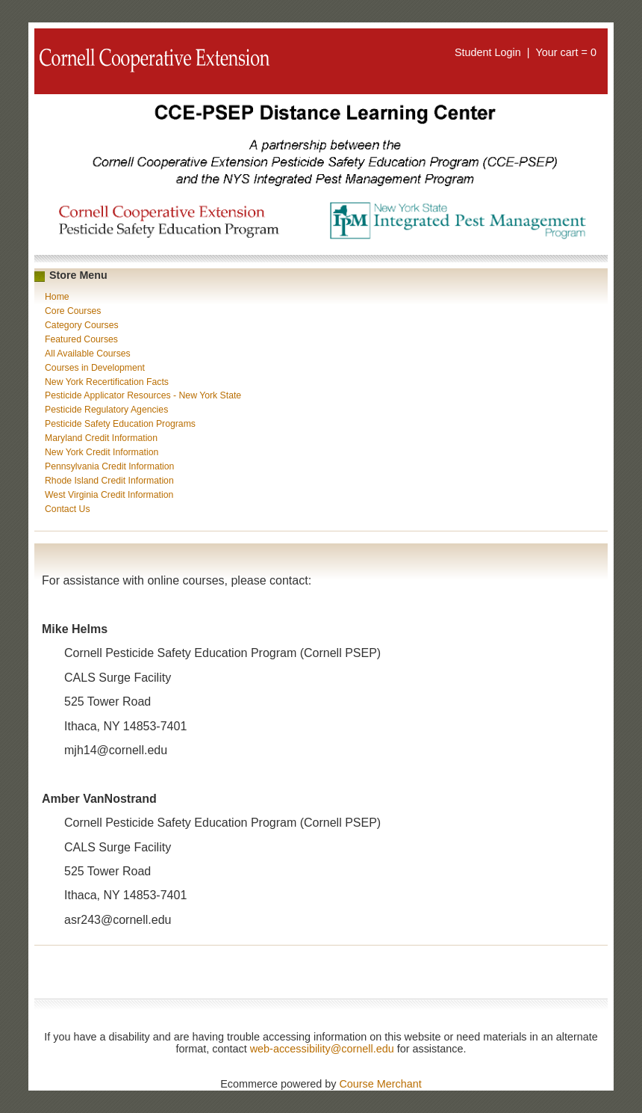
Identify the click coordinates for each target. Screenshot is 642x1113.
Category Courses (82, 325)
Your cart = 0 (566, 52)
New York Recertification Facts (107, 382)
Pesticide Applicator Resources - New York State (143, 395)
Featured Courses (81, 339)
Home (57, 297)
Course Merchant (380, 1084)
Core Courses (73, 311)
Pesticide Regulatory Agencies (106, 409)
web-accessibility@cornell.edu (322, 1049)
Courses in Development (95, 368)
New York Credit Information (101, 452)
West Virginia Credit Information (109, 495)
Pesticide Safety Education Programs (120, 424)
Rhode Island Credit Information (109, 480)
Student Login (488, 52)
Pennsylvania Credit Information (109, 466)
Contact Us (67, 509)
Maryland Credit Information (101, 438)
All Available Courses (88, 353)
